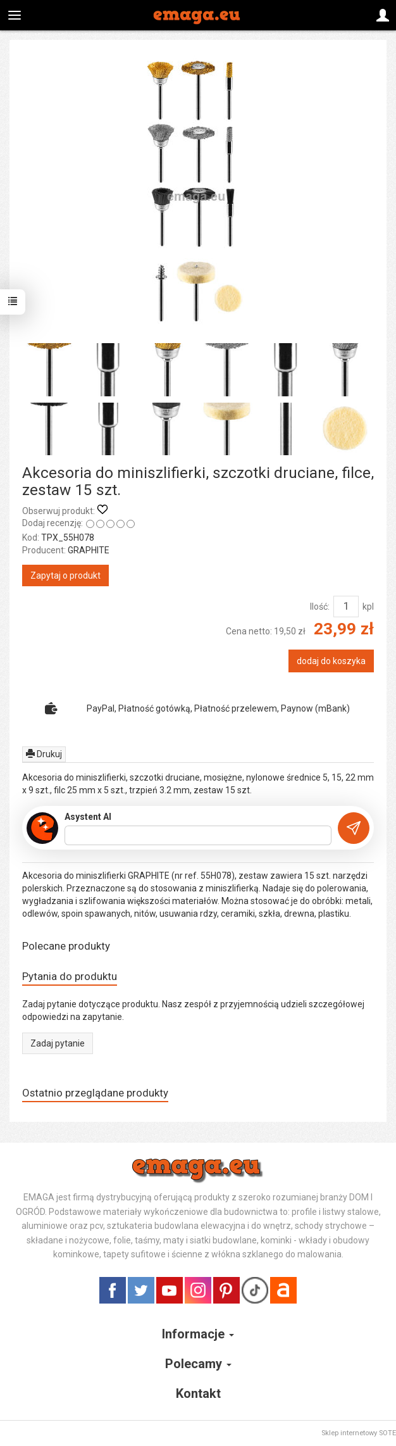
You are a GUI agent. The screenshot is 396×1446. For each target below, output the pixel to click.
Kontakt (198, 1393)
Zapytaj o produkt (65, 575)
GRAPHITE (88, 550)
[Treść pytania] (198, 836)
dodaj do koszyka (331, 661)
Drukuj (44, 754)
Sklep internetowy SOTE (358, 1433)
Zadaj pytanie (57, 1043)
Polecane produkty (66, 946)
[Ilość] (346, 606)
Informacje (198, 1334)
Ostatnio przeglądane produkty (95, 1092)
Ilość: (320, 606)
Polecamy (198, 1363)
